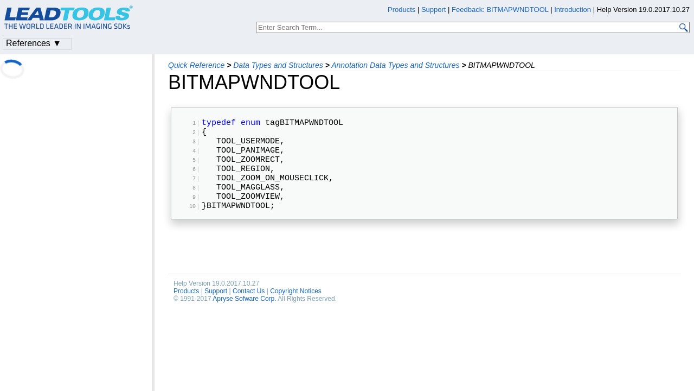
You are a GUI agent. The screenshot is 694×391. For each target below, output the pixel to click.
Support (215, 313)
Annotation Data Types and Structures (395, 65)
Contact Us (249, 313)
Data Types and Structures (278, 65)
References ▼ (33, 43)
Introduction (572, 9)
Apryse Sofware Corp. (244, 320)
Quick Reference (196, 65)
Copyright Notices (296, 313)
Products (186, 313)
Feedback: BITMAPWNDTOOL (500, 9)
